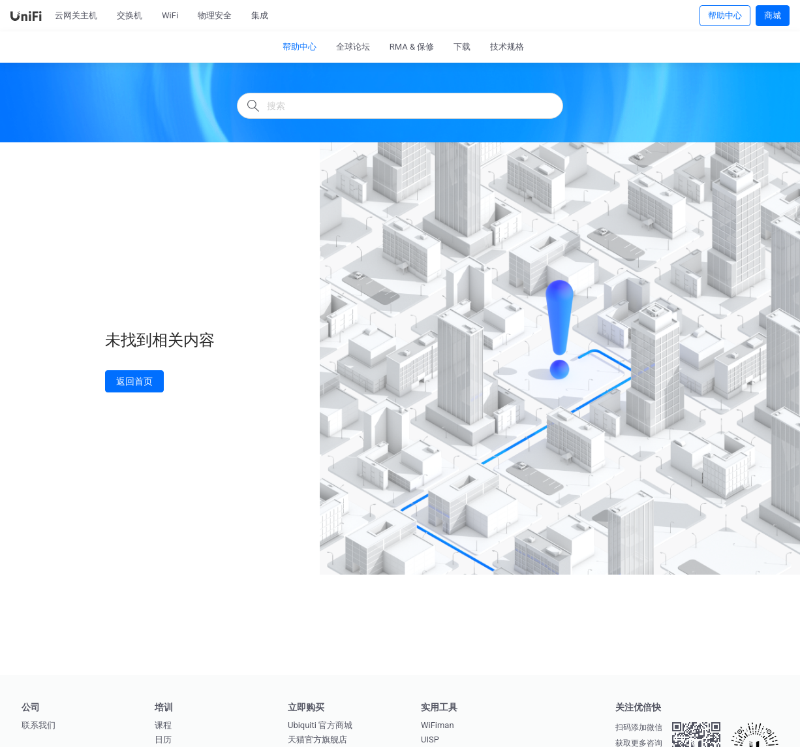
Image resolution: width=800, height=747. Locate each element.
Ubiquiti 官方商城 (320, 725)
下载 (462, 47)
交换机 (129, 15)
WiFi (170, 15)
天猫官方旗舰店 (317, 739)
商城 (772, 15)
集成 (259, 15)
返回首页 (134, 381)
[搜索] (400, 106)
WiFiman (437, 725)
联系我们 (38, 725)
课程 (163, 725)
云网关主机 (76, 15)
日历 (163, 739)
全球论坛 (353, 47)
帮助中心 (725, 15)
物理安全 (215, 15)
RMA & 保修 (412, 47)
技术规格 (507, 47)
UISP (430, 739)
